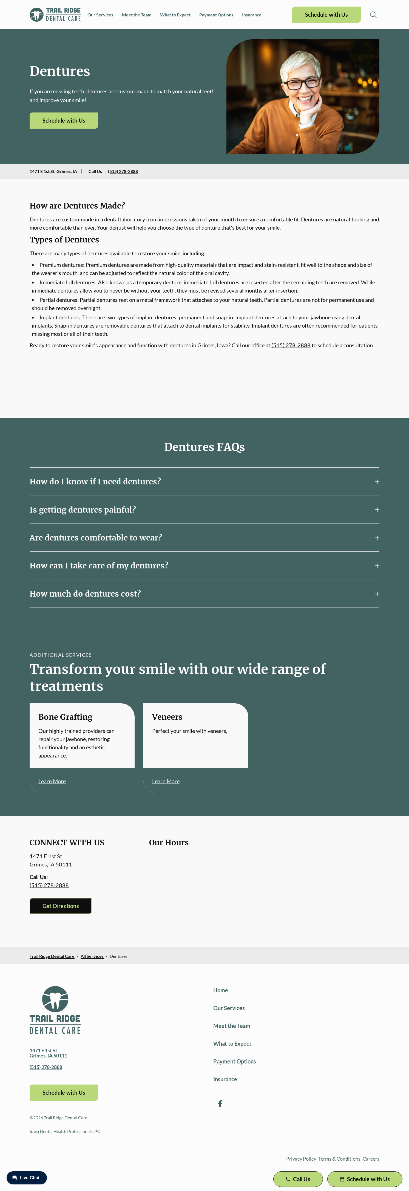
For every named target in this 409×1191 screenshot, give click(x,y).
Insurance (252, 14)
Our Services (100, 14)
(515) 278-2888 (123, 171)
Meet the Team (136, 14)
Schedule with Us (326, 14)
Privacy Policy (301, 1159)
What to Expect (175, 14)
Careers (371, 1159)
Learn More (52, 781)
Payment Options (216, 14)
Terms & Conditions (339, 1159)
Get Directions (60, 906)
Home (220, 990)
